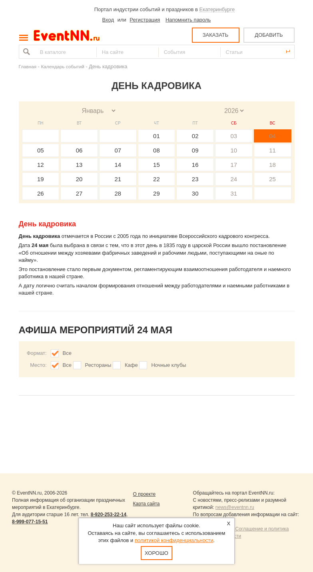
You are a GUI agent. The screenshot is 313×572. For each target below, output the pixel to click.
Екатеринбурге (217, 9)
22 (156, 179)
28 (117, 193)
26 (40, 193)
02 (195, 136)
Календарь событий (62, 66)
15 (156, 164)
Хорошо (156, 553)
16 (195, 164)
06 (79, 150)
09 (195, 150)
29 (156, 193)
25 (272, 179)
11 (272, 150)
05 (40, 150)
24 (234, 179)
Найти (25, 51)
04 (272, 136)
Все (67, 353)
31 (234, 193)
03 (234, 136)
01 (156, 136)
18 (272, 164)
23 (195, 179)
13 (79, 164)
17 (234, 164)
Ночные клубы (168, 365)
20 (79, 179)
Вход (108, 20)
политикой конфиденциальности (174, 540)
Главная (27, 66)
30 (195, 193)
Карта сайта (146, 504)
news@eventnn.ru (234, 507)
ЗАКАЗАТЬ (216, 35)
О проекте (144, 494)
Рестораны (98, 365)
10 (234, 150)
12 (40, 164)
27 (79, 193)
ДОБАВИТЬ (269, 35)
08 (156, 150)
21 (117, 179)
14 (117, 164)
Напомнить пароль (188, 20)
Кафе (131, 365)
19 (40, 179)
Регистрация (145, 20)
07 (117, 150)
